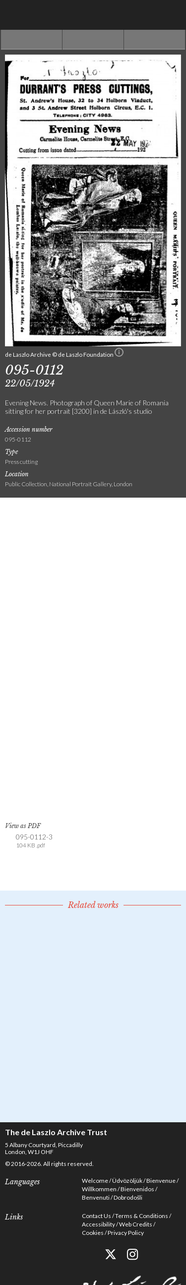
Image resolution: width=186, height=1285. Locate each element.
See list (93, 40)
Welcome (95, 1180)
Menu (171, 15)
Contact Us (96, 1216)
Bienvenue (161, 1180)
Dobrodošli (128, 1197)
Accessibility (98, 1224)
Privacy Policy (126, 1232)
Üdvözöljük (127, 1180)
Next (154, 40)
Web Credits (135, 1224)
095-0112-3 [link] (34, 841)
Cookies (93, 1232)
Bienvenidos (137, 1189)
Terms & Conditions (141, 1216)
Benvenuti (96, 1197)
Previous (31, 40)
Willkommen (99, 1189)
